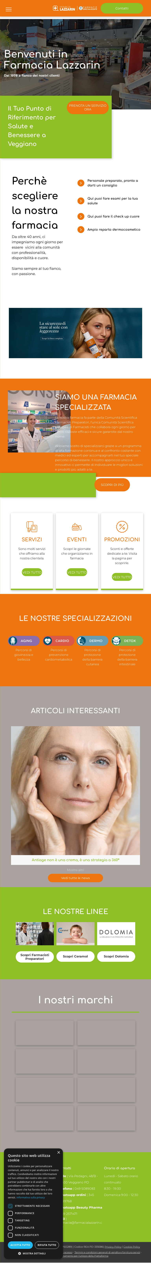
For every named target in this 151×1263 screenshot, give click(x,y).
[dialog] (33, 1203)
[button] (33, 1253)
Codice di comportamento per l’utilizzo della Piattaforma (75, 1255)
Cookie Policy (131, 1246)
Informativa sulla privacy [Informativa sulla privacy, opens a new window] (31, 1197)
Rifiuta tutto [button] (47, 1245)
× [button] (58, 1152)
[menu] (9, 9)
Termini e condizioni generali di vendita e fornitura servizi (107, 1252)
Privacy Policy (113, 1246)
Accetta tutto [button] (20, 1245)
